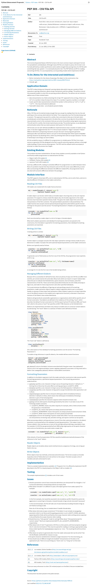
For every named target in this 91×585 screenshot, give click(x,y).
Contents (32, 54)
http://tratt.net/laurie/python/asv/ (57, 562)
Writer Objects (33, 451)
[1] (55, 466)
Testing (31, 472)
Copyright (32, 570)
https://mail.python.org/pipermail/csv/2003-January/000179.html (49, 80)
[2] (46, 158)
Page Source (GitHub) (8, 50)
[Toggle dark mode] (89, 2)
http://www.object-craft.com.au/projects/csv (63, 555)
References (32, 544)
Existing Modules (35, 150)
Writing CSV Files (34, 228)
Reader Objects (33, 443)
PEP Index (34, 2)
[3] (49, 160)
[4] (48, 162)
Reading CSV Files (34, 183)
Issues (30, 479)
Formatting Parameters (37, 374)
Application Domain (37, 86)
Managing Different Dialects (39, 273)
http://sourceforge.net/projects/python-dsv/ (65, 559)
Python (28, 2)
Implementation (35, 462)
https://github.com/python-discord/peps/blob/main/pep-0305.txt (52, 581)
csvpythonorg (44, 33)
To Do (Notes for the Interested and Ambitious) (51, 74)
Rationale (32, 109)
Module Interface (36, 174)
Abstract (31, 59)
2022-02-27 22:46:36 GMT (43, 583)
